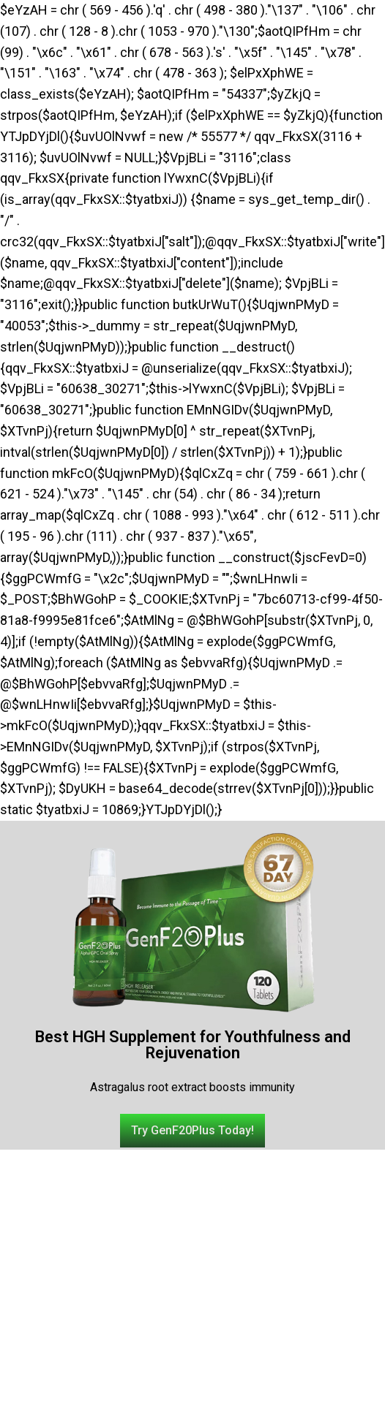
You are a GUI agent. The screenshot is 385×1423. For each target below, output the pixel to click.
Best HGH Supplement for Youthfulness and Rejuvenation (193, 1045)
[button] (192, 1130)
